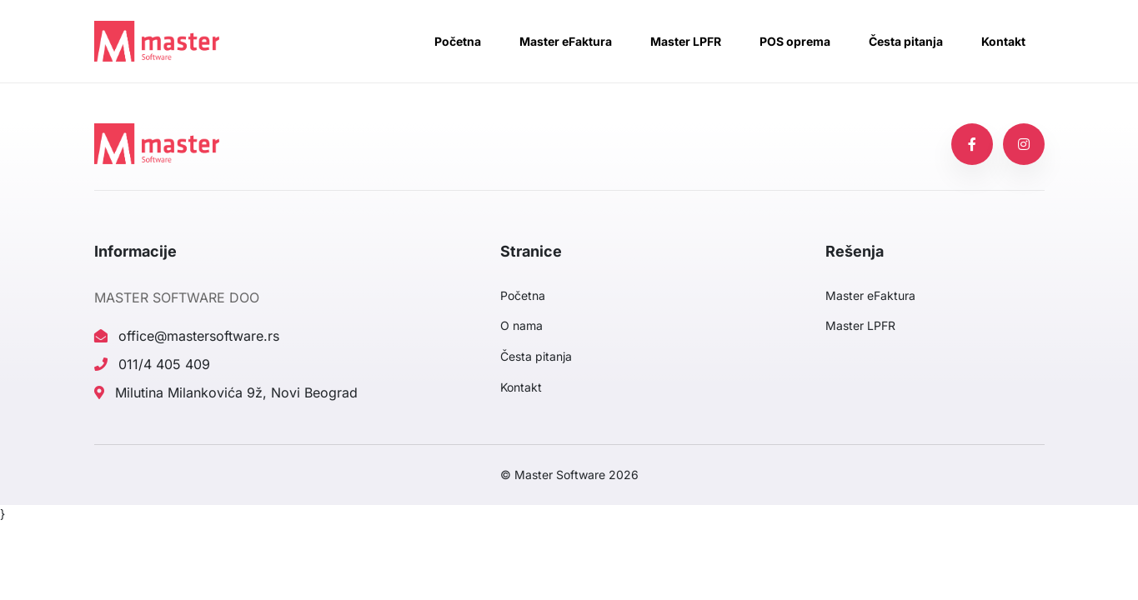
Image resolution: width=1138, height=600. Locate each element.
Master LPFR (685, 41)
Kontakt (1003, 41)
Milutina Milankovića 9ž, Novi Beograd (226, 392)
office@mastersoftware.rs (186, 336)
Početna (457, 41)
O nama (521, 325)
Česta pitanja (906, 41)
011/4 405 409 (152, 364)
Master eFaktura (565, 41)
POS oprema (795, 41)
